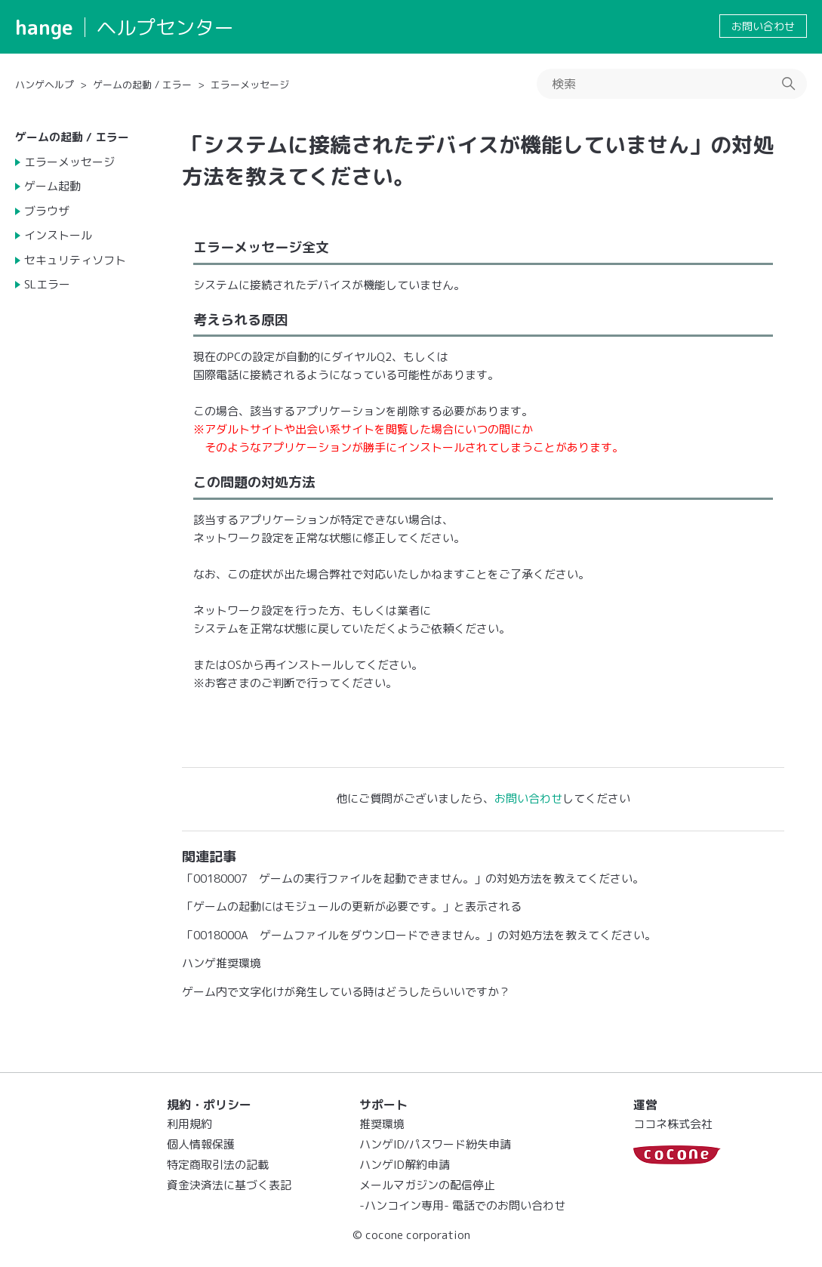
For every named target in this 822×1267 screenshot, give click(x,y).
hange (44, 27)
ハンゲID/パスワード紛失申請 (435, 1144)
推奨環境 (382, 1124)
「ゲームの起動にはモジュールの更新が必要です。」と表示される (352, 906)
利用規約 (189, 1124)
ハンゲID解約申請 (404, 1165)
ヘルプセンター (165, 27)
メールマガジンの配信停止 (427, 1185)
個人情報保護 (201, 1144)
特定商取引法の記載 (218, 1165)
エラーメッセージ (250, 84)
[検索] (672, 84)
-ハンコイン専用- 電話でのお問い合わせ (462, 1205)
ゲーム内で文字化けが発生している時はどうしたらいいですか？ (346, 992)
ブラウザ (46, 211)
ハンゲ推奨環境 (221, 963)
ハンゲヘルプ (44, 84)
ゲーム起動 (52, 186)
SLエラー (47, 284)
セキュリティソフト (75, 260)
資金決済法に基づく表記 (229, 1185)
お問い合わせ (763, 26)
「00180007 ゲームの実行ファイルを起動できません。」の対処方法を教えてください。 (413, 878)
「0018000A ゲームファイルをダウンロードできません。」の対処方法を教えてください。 (419, 935)
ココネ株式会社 (673, 1124)
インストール (58, 235)
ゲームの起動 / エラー (142, 84)
